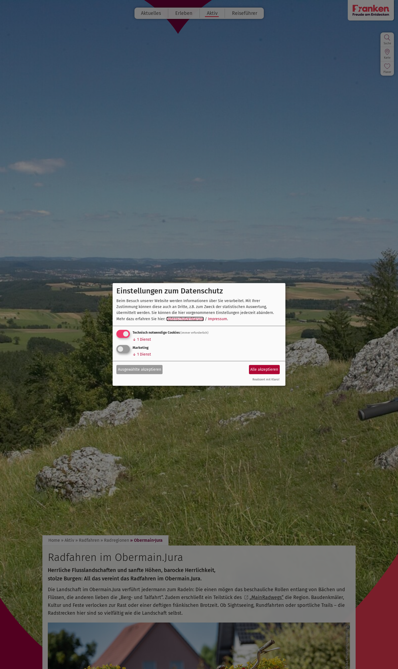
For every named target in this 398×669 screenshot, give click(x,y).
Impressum (217, 319)
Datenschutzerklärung (185, 319)
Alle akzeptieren (264, 369)
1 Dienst (142, 339)
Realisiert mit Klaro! (265, 379)
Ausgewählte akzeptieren (139, 369)
